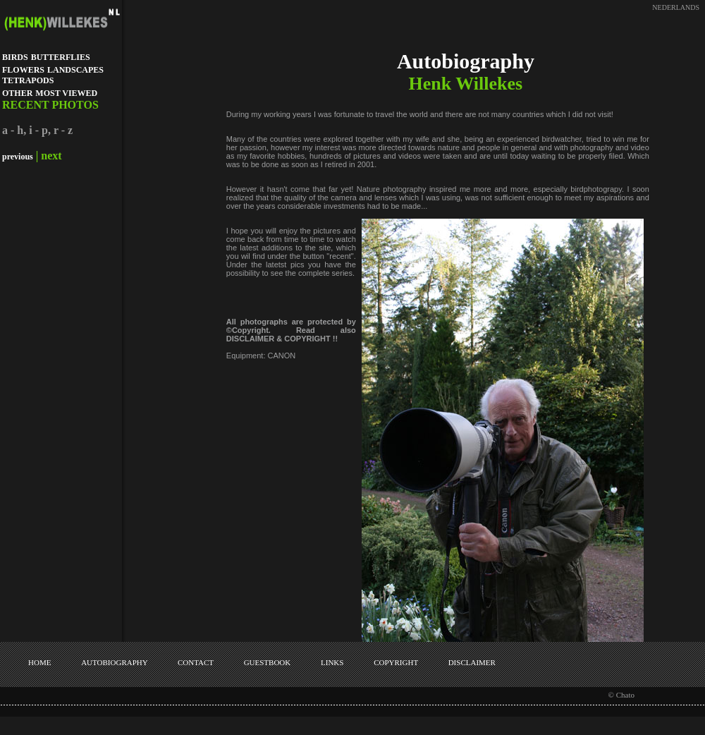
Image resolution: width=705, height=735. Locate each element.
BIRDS (15, 57)
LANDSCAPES (75, 70)
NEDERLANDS (675, 7)
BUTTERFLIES (60, 57)
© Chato (621, 695)
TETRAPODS (28, 80)
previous (17, 157)
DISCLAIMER (472, 662)
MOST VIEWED (66, 93)
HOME (39, 662)
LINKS (332, 662)
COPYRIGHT (396, 662)
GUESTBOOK (267, 662)
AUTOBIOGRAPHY (114, 662)
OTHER (17, 93)
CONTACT (196, 662)
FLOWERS (23, 70)
